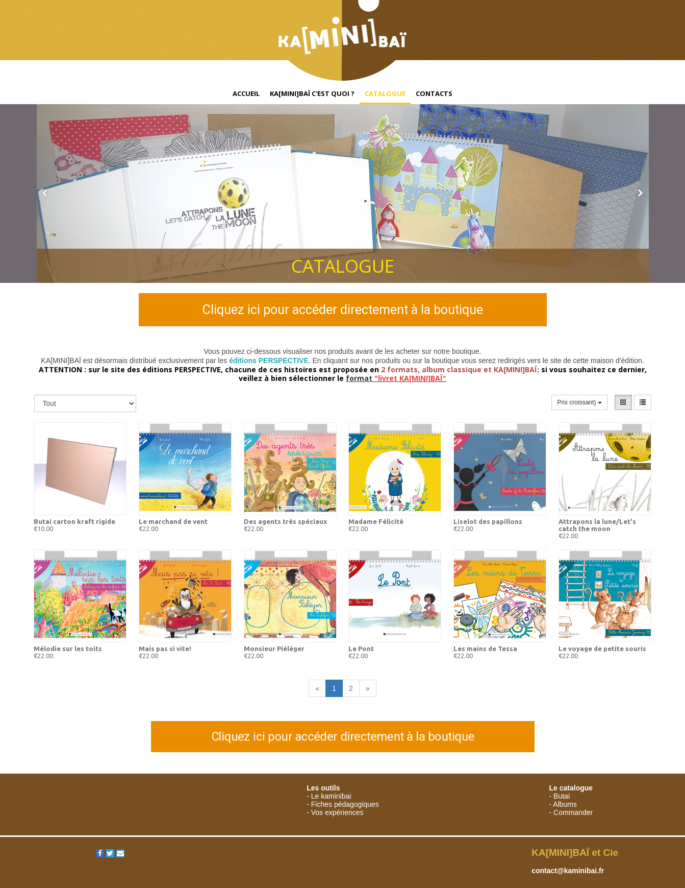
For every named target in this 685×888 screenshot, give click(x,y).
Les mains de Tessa (485, 648)
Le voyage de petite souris (602, 648)
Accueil (246, 93)
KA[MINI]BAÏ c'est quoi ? (312, 93)
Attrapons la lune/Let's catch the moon (597, 525)
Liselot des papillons (487, 521)
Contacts (434, 93)
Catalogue (385, 93)
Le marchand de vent (173, 521)
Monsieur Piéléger (274, 648)
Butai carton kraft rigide (74, 521)
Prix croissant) (579, 402)
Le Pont (361, 648)
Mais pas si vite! (165, 648)
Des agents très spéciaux (285, 521)
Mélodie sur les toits (68, 648)
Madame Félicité (375, 521)
